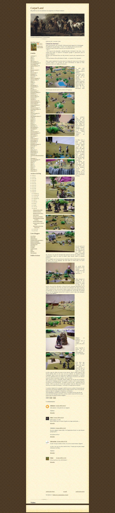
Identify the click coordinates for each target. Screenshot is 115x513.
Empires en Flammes (35, 241)
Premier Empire (34, 138)
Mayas (32, 123)
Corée (32, 83)
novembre (35, 195)
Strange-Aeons (33, 152)
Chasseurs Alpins (34, 79)
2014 (33, 183)
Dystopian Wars (34, 86)
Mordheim (33, 124)
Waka (32, 163)
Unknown (52, 405)
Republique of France (35, 144)
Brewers (32, 76)
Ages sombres (33, 64)
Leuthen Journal (34, 248)
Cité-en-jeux (53, 441)
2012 (33, 186)
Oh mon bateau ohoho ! (38, 221)
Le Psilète (32, 247)
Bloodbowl (33, 74)
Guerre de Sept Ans (34, 102)
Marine (32, 120)
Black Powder (33, 72)
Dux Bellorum (33, 85)
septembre (35, 198)
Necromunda (33, 128)
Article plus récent (50, 491)
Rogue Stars (33, 145)
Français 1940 (33, 95)
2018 (33, 177)
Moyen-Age (33, 125)
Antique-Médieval (34, 65)
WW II (32, 166)
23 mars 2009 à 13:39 (60, 428)
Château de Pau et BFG (37, 210)
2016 (33, 180)
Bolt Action (33, 75)
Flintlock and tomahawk (35, 243)
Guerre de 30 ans (34, 100)
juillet (34, 201)
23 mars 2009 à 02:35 (61, 405)
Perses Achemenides (35, 132)
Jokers (32, 111)
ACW (32, 58)
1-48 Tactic (33, 55)
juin (34, 203)
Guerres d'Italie (34, 103)
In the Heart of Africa (35, 109)
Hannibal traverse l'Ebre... (38, 213)
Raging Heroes (34, 140)
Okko (32, 130)
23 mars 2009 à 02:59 (58, 417)
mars (34, 208)
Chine (32, 81)
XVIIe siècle (33, 170)
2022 (33, 175)
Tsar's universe (33, 252)
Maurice (32, 121)
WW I (32, 165)
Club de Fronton (34, 238)
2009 (33, 191)
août (34, 200)
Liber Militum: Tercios (35, 116)
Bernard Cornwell (34, 69)
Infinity (32, 110)
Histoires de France (34, 107)
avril (34, 206)
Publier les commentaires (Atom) (60, 495)
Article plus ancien (80, 491)
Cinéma (32, 82)
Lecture (32, 114)
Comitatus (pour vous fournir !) (37, 240)
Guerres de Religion (35, 105)
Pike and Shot (33, 135)
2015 (33, 182)
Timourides (33, 158)
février (34, 229)
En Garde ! (33, 89)
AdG (32, 60)
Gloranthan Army (34, 244)
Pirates (32, 137)
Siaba (51, 417)
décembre (35, 193)
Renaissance (33, 142)
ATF (31, 67)
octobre (35, 196)
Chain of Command (34, 78)
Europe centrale (34, 90)
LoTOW (32, 118)
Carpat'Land (37, 8)
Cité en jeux (33, 237)
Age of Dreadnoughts (35, 62)
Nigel (32, 250)
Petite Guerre (33, 134)
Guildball (32, 106)
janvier (34, 230)
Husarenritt (33, 245)
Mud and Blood (34, 127)
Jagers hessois (36, 214)
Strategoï (32, 251)
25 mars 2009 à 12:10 (61, 457)
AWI (31, 68)
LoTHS (32, 117)
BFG (32, 71)
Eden (32, 88)
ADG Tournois (33, 61)
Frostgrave (33, 97)
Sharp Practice (33, 151)
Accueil (65, 491)
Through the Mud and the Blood (37, 155)
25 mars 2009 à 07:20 (62, 441)
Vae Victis (33, 161)
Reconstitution (33, 141)
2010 (33, 190)
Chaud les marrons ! (37, 211)
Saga (32, 148)
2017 (33, 178)
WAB (32, 162)
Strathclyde (33, 154)
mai (34, 205)
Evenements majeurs (35, 92)
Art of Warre (33, 236)
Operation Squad (34, 131)
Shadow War (33, 149)
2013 (33, 185)
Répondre (52, 413)
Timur (40, 43)
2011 (33, 188)
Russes (32, 147)
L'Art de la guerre (34, 113)
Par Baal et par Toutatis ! (38, 216)
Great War (33, 99)
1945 (32, 57)
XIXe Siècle (33, 169)
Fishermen (33, 93)
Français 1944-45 (34, 96)
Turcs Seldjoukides (34, 159)
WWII (32, 168)
